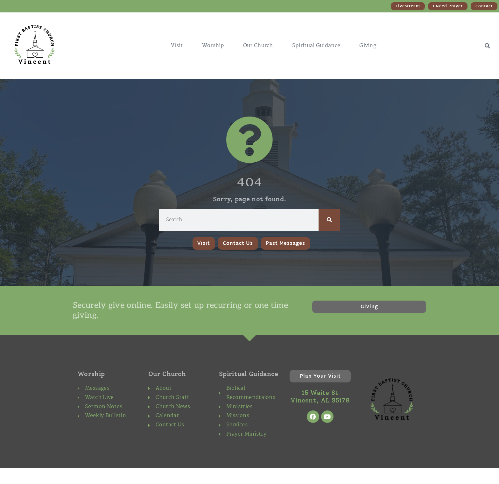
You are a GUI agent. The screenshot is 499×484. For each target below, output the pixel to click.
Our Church (258, 45)
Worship (213, 45)
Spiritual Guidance (316, 45)
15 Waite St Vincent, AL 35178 (320, 396)
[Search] (329, 220)
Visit (177, 45)
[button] (487, 46)
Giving (367, 45)
